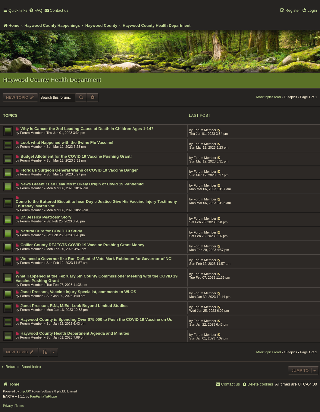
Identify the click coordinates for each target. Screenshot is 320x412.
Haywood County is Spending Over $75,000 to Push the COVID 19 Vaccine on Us (96, 319)
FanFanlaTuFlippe (43, 396)
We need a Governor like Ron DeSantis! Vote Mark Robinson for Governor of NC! (96, 258)
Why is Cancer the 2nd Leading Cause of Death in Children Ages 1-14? (86, 128)
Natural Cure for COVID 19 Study (51, 231)
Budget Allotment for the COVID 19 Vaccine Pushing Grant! (76, 156)
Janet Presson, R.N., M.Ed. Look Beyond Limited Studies (73, 305)
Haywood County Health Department (52, 79)
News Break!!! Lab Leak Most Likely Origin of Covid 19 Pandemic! (82, 184)
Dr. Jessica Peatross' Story (45, 217)
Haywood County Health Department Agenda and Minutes (74, 333)
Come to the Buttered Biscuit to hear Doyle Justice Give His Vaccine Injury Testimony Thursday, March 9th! (96, 203)
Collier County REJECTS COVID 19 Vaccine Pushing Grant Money (82, 245)
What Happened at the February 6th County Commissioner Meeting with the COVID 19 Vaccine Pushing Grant (96, 278)
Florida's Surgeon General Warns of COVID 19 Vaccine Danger (79, 170)
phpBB (24, 391)
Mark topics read (268, 97)
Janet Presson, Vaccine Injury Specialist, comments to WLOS (78, 292)
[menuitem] (35, 10)
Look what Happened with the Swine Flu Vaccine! (66, 142)
